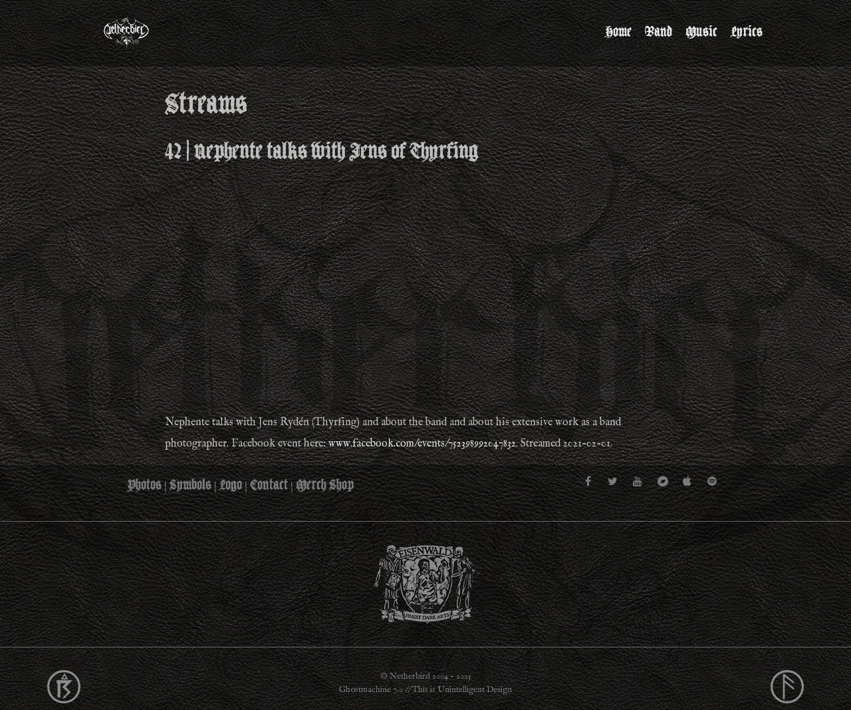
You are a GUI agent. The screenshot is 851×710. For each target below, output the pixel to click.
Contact (269, 485)
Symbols (190, 485)
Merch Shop (325, 485)
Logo (230, 485)
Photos (145, 485)
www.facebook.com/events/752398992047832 (422, 443)
